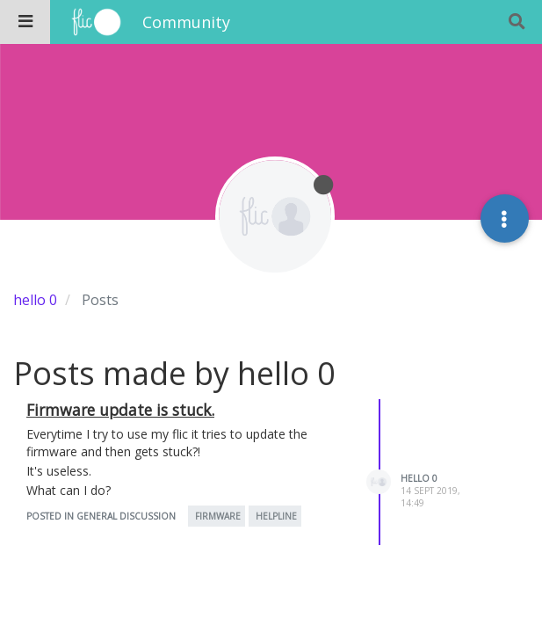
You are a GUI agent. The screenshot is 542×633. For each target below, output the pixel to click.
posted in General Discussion (101, 516)
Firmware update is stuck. (120, 409)
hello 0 (419, 478)
